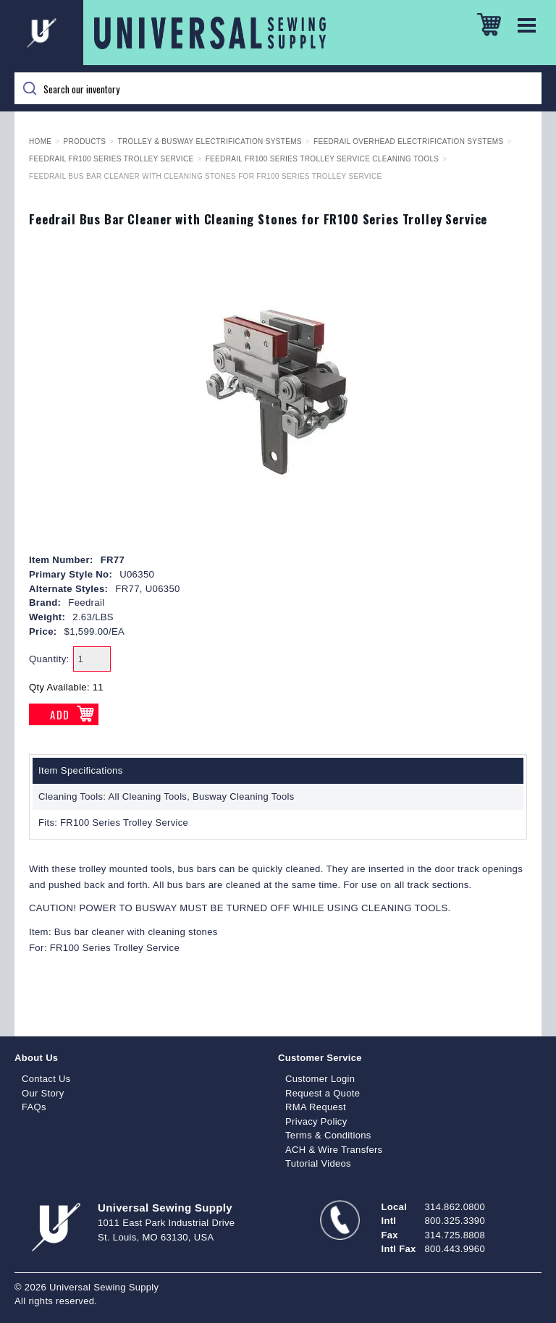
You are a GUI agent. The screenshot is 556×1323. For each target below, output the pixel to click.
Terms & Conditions (328, 1135)
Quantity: (49, 659)
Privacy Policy (316, 1121)
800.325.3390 (455, 1220)
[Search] (278, 88)
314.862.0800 (455, 1206)
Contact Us (46, 1078)
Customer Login (320, 1078)
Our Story (43, 1093)
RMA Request (315, 1107)
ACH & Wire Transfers (333, 1149)
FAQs (34, 1107)
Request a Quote (322, 1093)
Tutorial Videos (318, 1163)
